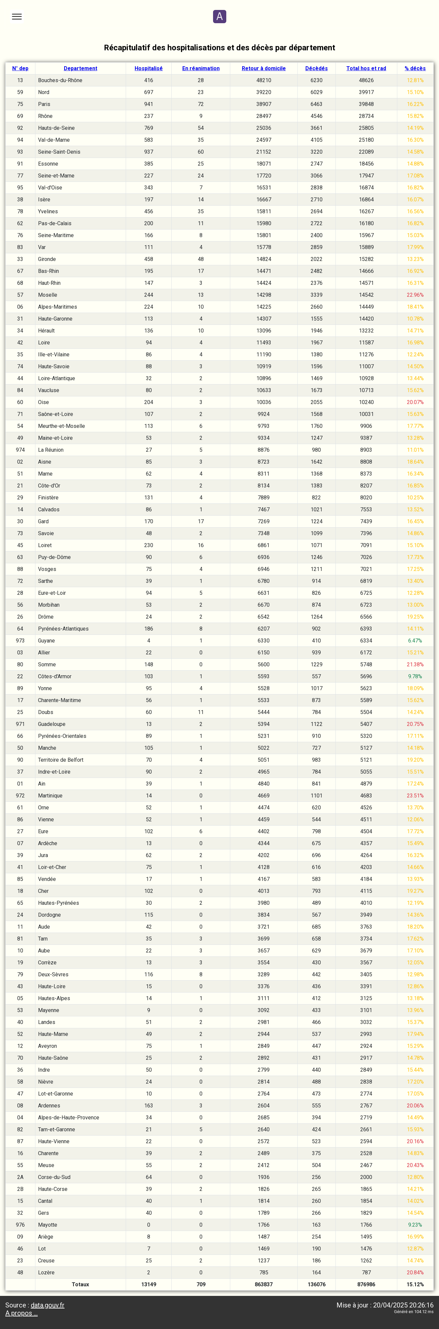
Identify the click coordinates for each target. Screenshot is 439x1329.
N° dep (20, 68)
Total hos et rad (366, 68)
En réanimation (201, 68)
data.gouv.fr (48, 1305)
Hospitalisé (149, 68)
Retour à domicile (264, 68)
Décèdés (316, 68)
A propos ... (21, 1313)
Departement (80, 68)
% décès (415, 68)
